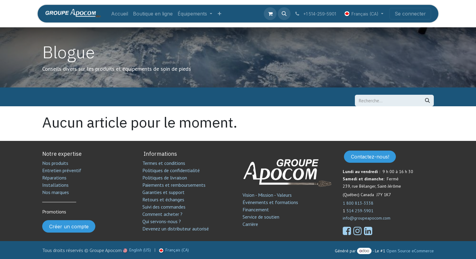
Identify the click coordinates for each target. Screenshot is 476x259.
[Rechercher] (427, 100)
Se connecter (410, 14)
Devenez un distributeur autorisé (176, 229)
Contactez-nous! (370, 157)
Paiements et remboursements (174, 185)
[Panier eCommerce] (270, 13)
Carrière (250, 224)
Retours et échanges (163, 199)
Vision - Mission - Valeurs (267, 195)
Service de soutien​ (261, 217)
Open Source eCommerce (410, 251)
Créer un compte (69, 226)
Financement (256, 209)
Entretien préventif (61, 170)
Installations (55, 185)
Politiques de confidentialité (171, 170)
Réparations (54, 178)
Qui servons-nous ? (161, 221)
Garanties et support (163, 192)
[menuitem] (120, 14)
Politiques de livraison (164, 178)
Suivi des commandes (163, 207)
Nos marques (55, 192)
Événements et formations (270, 202)
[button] (284, 13)
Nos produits (55, 163)
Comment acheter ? (162, 214)
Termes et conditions (163, 163)
